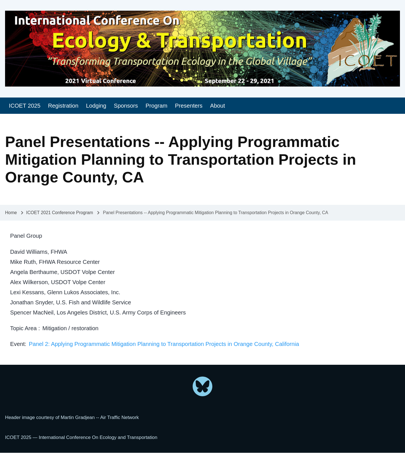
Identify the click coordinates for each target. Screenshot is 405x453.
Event (17, 344)
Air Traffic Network (119, 417)
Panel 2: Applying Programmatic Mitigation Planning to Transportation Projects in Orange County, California (164, 344)
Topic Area (24, 328)
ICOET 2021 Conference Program (59, 212)
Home (11, 212)
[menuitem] (24, 106)
